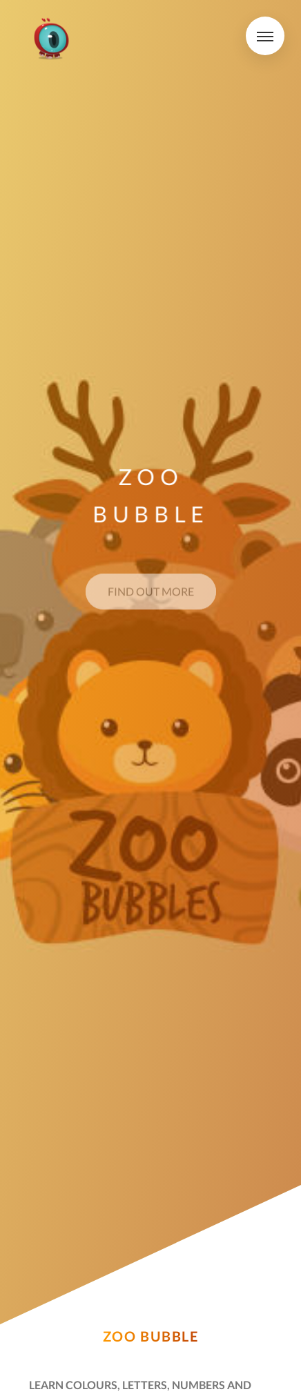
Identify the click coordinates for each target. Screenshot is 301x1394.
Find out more (151, 594)
